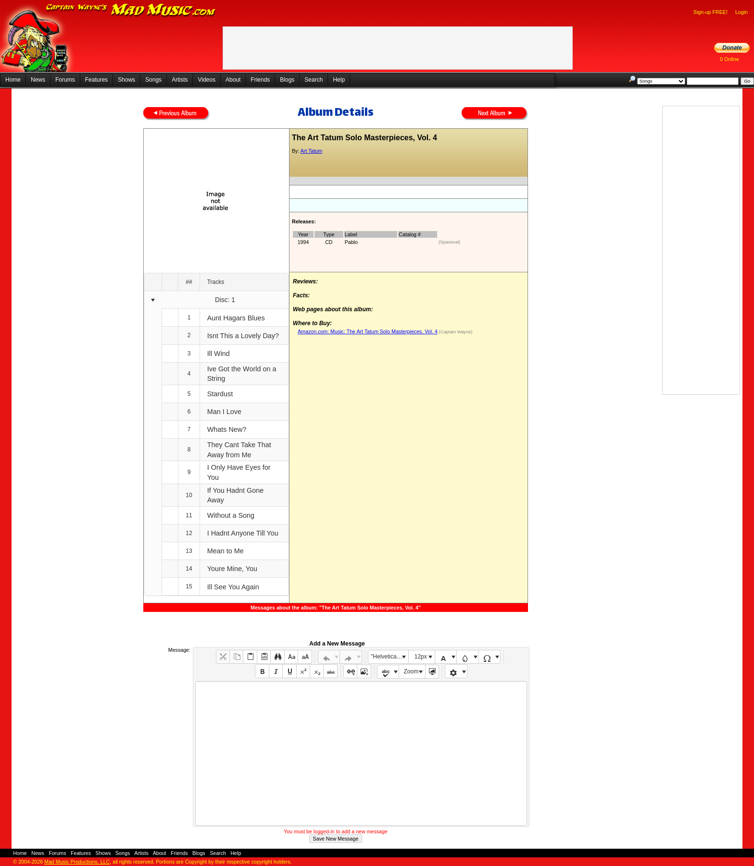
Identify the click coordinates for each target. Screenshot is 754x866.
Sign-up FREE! (710, 12)
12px (421, 656)
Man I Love (224, 411)
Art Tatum (311, 151)
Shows (126, 79)
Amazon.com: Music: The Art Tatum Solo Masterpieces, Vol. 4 (368, 331)
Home (13, 79)
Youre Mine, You (232, 569)
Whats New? (227, 429)
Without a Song (230, 515)
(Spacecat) (449, 242)
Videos (206, 79)
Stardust (220, 394)
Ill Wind (218, 353)
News (38, 79)
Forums (65, 79)
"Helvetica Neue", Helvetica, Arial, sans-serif (389, 656)
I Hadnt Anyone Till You (242, 533)
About (233, 79)
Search (313, 79)
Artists (180, 79)
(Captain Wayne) (455, 331)
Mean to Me (225, 551)
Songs (153, 79)
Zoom (411, 671)
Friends (260, 79)
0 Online (729, 59)
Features (96, 79)
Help (339, 79)
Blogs (287, 79)
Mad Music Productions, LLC (77, 862)
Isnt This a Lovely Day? (243, 336)
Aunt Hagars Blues (236, 318)
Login (741, 12)
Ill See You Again (233, 587)
